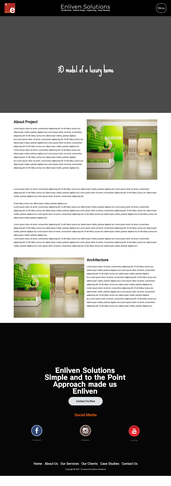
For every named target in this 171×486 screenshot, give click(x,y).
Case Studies (109, 463)
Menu (161, 8)
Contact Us (130, 463)
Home (38, 463)
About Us (51, 463)
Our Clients (90, 463)
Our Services (70, 463)
